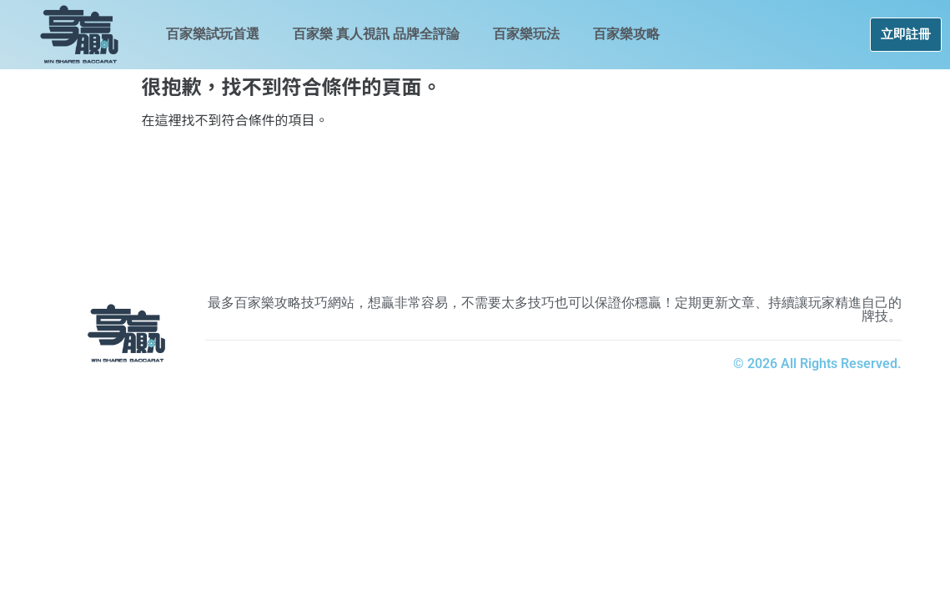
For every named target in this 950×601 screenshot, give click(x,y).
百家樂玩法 (526, 34)
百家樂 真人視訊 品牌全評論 (376, 34)
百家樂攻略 (626, 34)
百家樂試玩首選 (212, 34)
